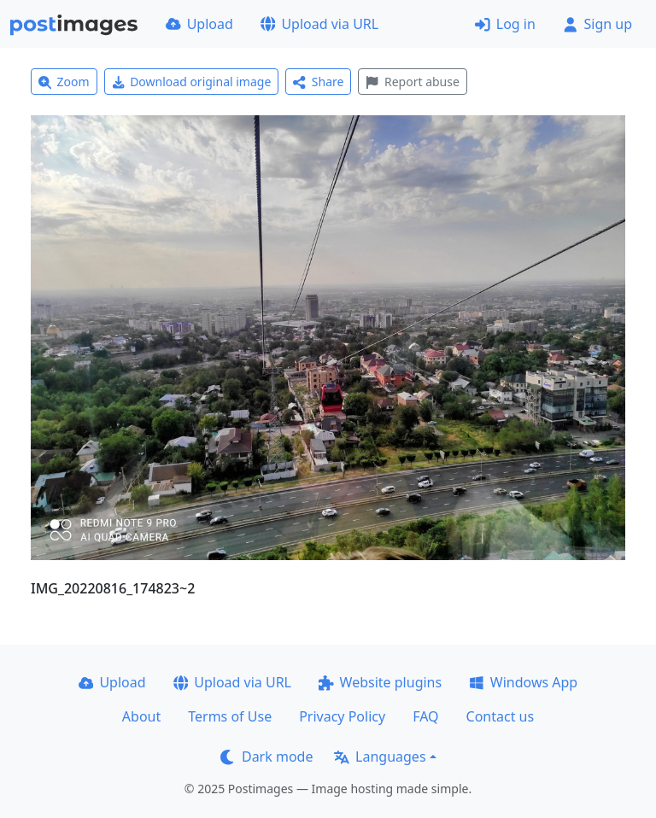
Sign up (597, 24)
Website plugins (380, 682)
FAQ (425, 716)
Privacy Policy (342, 716)
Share (318, 81)
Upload (199, 24)
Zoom (64, 81)
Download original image (192, 81)
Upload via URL (319, 24)
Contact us (500, 716)
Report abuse (412, 81)
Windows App (523, 682)
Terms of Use (230, 716)
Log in (505, 24)
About (141, 716)
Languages (379, 756)
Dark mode (266, 756)
